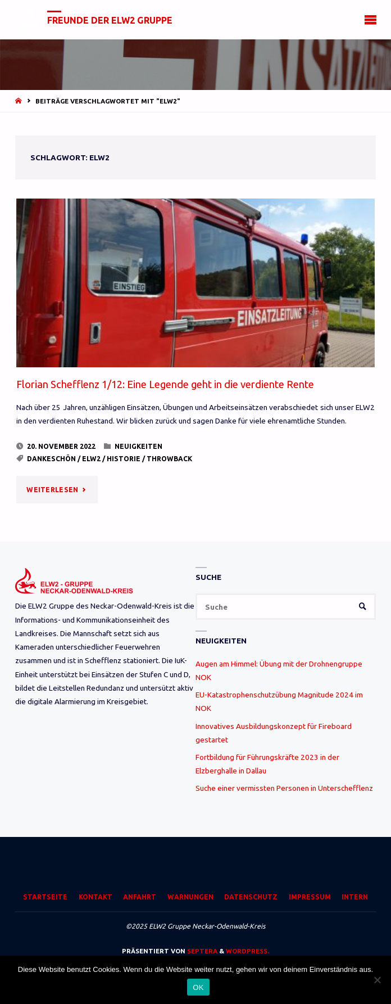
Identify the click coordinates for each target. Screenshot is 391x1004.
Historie (123, 458)
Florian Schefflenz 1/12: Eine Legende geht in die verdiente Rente (165, 384)
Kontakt (95, 897)
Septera (201, 951)
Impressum (310, 897)
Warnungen (190, 897)
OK (198, 987)
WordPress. (247, 951)
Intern (355, 897)
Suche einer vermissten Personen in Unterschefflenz (284, 788)
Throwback (169, 458)
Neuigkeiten (138, 446)
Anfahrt (139, 897)
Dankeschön (51, 458)
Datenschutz (251, 897)
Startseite (45, 897)
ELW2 (91, 458)
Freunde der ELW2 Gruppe (109, 20)
